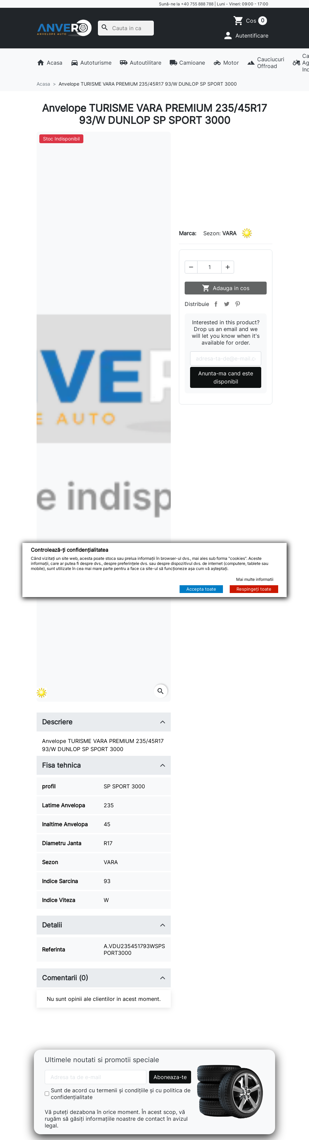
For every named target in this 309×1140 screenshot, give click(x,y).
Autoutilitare (140, 63)
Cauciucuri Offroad (265, 62)
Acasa (49, 63)
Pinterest (237, 304)
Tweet (227, 304)
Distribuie (216, 304)
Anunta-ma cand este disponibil (225, 377)
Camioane (187, 63)
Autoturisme (91, 63)
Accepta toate (201, 589)
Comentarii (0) (65, 978)
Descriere (57, 722)
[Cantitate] (209, 267)
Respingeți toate (253, 589)
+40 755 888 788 (197, 3)
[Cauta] (126, 28)
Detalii (52, 925)
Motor (226, 63)
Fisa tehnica (61, 765)
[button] (245, 35)
